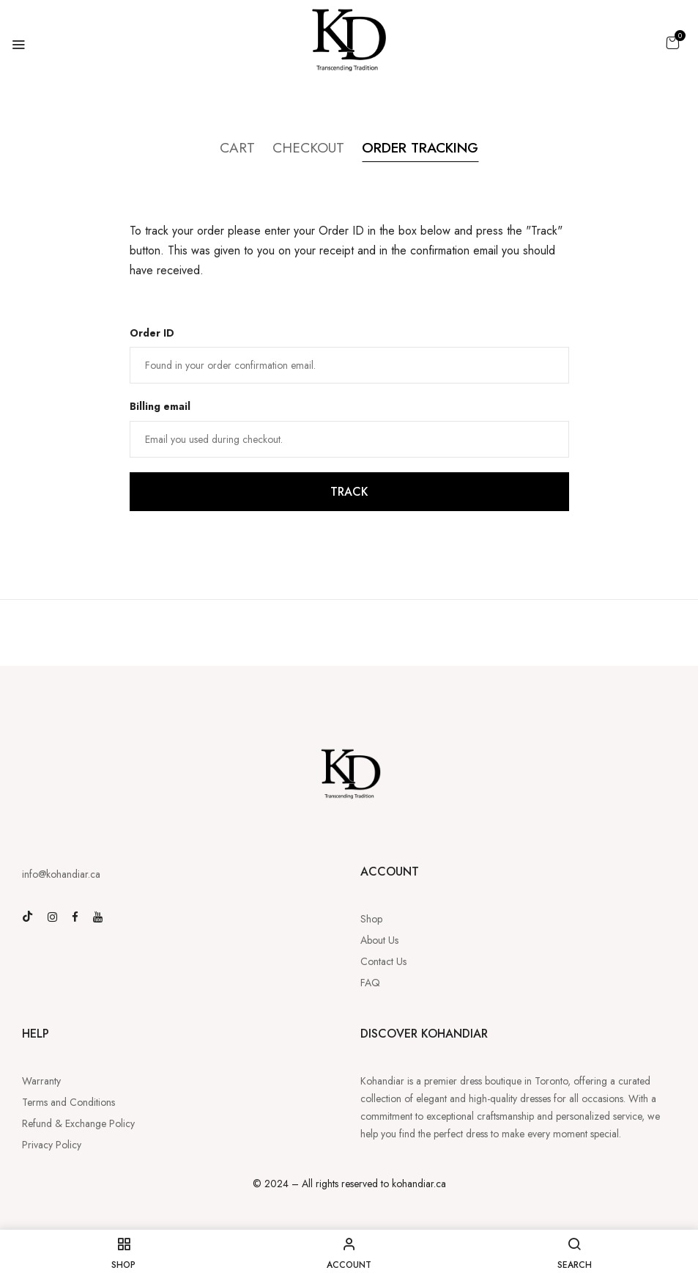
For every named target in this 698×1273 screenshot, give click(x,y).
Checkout (303, 147)
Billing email (160, 407)
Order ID (152, 333)
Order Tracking (423, 147)
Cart (229, 147)
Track (349, 492)
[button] (672, 42)
